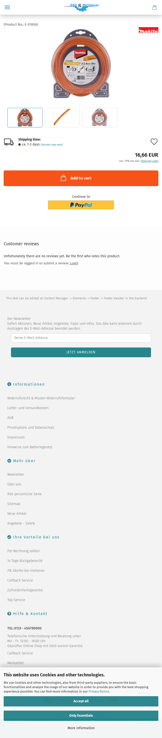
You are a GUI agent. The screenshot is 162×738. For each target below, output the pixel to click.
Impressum (16, 437)
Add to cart (75, 178)
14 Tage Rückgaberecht (24, 561)
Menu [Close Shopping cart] (7, 7)
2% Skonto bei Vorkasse (25, 571)
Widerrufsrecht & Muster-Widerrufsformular (41, 398)
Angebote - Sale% (21, 523)
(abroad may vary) (52, 144)
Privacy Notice (99, 691)
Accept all (81, 701)
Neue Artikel (16, 514)
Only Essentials (81, 716)
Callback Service (20, 580)
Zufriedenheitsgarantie (25, 590)
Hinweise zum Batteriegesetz (29, 447)
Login (74, 263)
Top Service (16, 600)
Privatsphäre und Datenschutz (30, 427)
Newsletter (15, 474)
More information (81, 728)
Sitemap (13, 504)
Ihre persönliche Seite (24, 494)
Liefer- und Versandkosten (28, 408)
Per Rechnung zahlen (23, 551)
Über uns (14, 484)
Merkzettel (15, 663)
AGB (10, 418)
